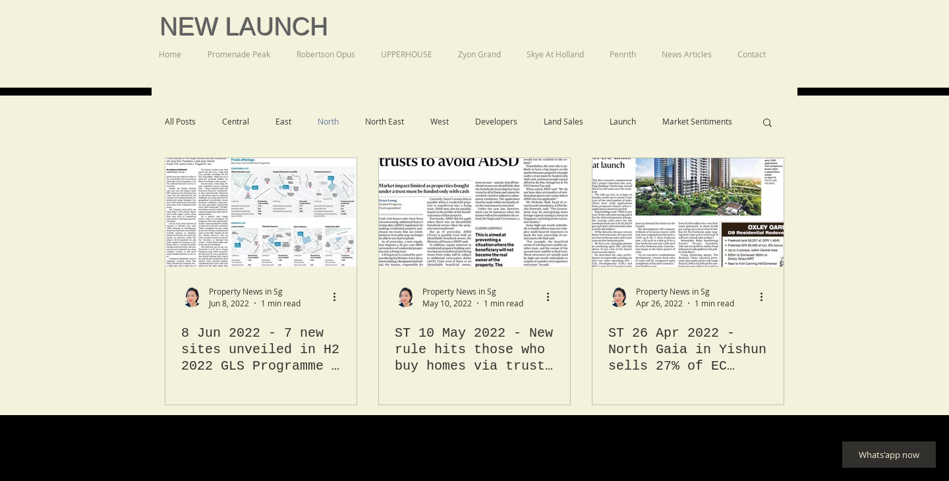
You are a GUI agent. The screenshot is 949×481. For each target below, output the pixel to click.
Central (235, 122)
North (328, 122)
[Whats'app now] (889, 454)
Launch (623, 122)
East (283, 122)
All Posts (180, 122)
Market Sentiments (697, 122)
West (439, 122)
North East (384, 122)
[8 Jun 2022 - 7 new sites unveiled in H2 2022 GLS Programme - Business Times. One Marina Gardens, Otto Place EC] (261, 212)
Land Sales (563, 122)
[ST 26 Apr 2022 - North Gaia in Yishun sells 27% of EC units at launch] (688, 212)
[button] (767, 123)
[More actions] (339, 296)
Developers (496, 122)
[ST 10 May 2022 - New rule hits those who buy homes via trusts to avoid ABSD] (474, 212)
